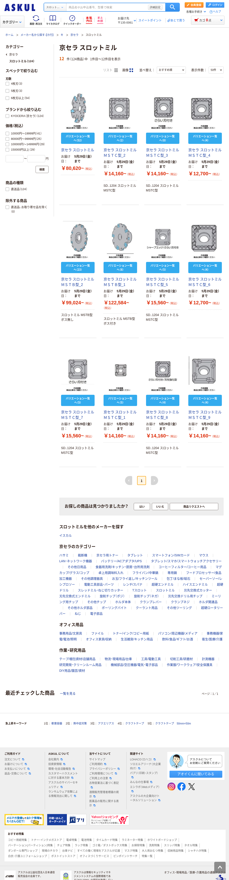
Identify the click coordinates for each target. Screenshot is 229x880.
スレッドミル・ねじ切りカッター (100, 590)
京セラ (74, 35)
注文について (14, 759)
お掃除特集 (138, 845)
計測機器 (208, 659)
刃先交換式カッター (198, 590)
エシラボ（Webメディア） (144, 789)
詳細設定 (155, 7)
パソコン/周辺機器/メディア (177, 633)
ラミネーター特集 (132, 840)
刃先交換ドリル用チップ (185, 596)
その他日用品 (77, 567)
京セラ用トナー (107, 555)
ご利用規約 (97, 764)
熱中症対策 (80, 723)
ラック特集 (81, 845)
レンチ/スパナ (133, 584)
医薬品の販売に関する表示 (104, 803)
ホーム (9, 35)
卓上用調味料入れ (110, 573)
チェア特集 (63, 845)
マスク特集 (131, 850)
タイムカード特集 (107, 840)
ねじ (78, 613)
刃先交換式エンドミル (75, 596)
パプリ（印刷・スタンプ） (144, 775)
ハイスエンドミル (195, 584)
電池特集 (86, 840)
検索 (172, 7)
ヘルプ (217, 11)
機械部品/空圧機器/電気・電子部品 (134, 665)
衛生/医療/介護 (212, 639)
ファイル (97, 633)
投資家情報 (56, 764)
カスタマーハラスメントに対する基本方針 (63, 775)
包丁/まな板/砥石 (178, 578)
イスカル (65, 535)
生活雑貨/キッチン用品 (137, 639)
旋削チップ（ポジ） (112, 596)
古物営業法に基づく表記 (104, 784)
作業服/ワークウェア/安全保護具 (189, 665)
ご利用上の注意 (100, 778)
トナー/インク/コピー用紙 (131, 633)
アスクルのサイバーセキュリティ (63, 784)
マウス (203, 555)
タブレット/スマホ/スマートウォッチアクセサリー (186, 561)
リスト (110, 70)
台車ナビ (67, 850)
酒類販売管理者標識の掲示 (104, 794)
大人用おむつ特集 (152, 850)
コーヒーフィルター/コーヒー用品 (182, 567)
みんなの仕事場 (141, 782)
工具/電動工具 (151, 659)
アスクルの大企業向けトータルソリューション (145, 798)
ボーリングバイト (114, 608)
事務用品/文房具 (70, 633)
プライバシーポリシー (104, 768)
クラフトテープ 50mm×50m (173, 723)
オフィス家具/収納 (99, 639)
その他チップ (96, 602)
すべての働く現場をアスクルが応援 (98, 850)
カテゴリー (11, 22)
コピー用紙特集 (17, 840)
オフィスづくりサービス (94, 856)
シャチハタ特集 (197, 850)
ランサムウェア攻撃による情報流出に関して (63, 794)
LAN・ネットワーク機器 (75, 561)
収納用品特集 (176, 850)
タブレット (135, 555)
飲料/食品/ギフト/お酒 (177, 639)
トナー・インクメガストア (46, 840)
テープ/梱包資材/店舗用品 (77, 659)
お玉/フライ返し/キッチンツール (135, 578)
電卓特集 (71, 840)
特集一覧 (147, 856)
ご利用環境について (103, 773)
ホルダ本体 (123, 602)
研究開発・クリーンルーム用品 (80, 665)
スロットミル (165, 590)
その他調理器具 (92, 578)
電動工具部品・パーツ (99, 584)
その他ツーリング (179, 608)
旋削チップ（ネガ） (146, 596)
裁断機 (82, 555)
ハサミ (64, 555)
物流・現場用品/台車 (118, 659)
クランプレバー (151, 602)
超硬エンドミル (163, 584)
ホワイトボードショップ (162, 840)
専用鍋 (172, 573)
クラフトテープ (134, 723)
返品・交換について (17, 773)
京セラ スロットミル (77, 150)
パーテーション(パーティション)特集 (30, 845)
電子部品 (96, 613)
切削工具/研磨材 (181, 659)
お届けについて (15, 764)
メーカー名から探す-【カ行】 (37, 35)
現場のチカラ (50, 850)
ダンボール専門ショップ (23, 850)
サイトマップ (97, 759)
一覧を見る (68, 693)
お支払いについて (17, 768)
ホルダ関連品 (208, 602)
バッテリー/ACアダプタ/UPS (121, 561)
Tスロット (139, 590)
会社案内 (55, 759)
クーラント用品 (147, 608)
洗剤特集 (154, 845)
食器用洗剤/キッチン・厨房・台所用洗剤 (122, 567)
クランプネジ (180, 602)
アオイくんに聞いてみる (195, 774)
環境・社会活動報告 (61, 768)
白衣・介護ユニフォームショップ (27, 856)
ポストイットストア (63, 856)
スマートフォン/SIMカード (171, 555)
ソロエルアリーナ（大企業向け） (145, 766)
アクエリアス (106, 723)
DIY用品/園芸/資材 (72, 670)
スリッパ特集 (172, 845)
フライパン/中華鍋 (145, 573)
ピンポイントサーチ (125, 856)
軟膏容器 (56, 723)
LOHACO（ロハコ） (143, 759)
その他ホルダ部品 (80, 608)
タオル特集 (191, 845)
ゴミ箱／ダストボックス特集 (109, 845)
